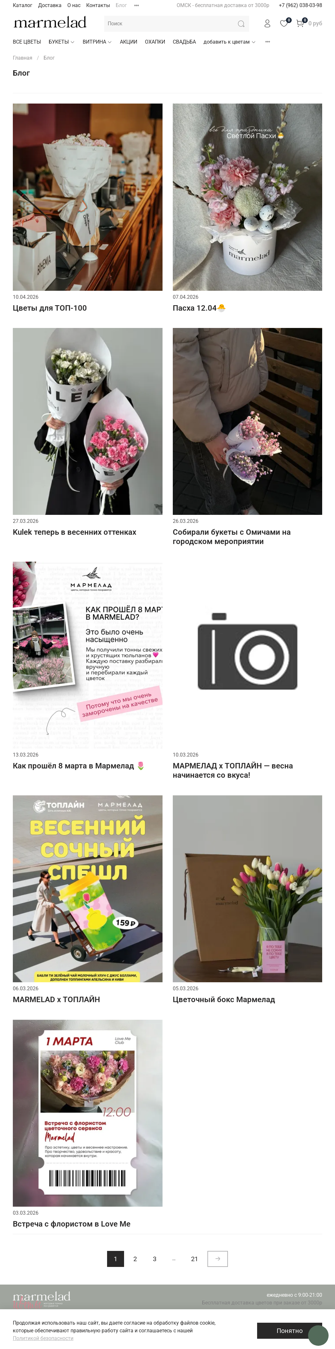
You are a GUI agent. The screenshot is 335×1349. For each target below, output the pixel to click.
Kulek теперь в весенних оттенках (74, 532)
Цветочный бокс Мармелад (224, 999)
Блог (121, 5)
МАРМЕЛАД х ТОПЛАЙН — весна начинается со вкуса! (233, 770)
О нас (73, 5)
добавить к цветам (230, 42)
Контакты (98, 5)
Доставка (50, 5)
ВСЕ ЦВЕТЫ (27, 42)
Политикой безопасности (43, 1338)
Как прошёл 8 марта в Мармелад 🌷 (79, 765)
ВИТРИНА (97, 42)
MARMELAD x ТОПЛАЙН (56, 999)
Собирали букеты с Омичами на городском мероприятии (232, 537)
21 (194, 1259)
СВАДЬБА (184, 42)
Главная (22, 58)
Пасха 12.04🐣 (199, 308)
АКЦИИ (128, 42)
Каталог (22, 5)
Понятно (290, 1331)
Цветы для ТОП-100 (50, 308)
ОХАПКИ (155, 42)
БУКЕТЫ (62, 42)
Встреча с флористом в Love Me (71, 1223)
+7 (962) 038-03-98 (300, 5)
